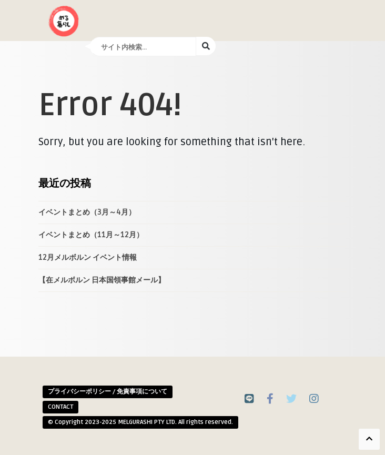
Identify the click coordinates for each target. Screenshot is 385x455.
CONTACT (60, 407)
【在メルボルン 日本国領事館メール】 (101, 280)
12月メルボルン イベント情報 (87, 257)
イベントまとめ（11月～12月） (91, 234)
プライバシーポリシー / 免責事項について (107, 392)
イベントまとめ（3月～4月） (87, 212)
